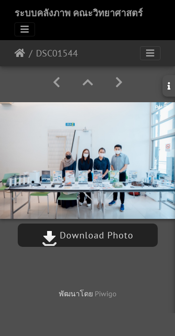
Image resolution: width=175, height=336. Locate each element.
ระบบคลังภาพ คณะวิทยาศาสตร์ (78, 13)
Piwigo (106, 293)
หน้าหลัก (19, 53)
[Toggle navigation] (24, 29)
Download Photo (87, 235)
